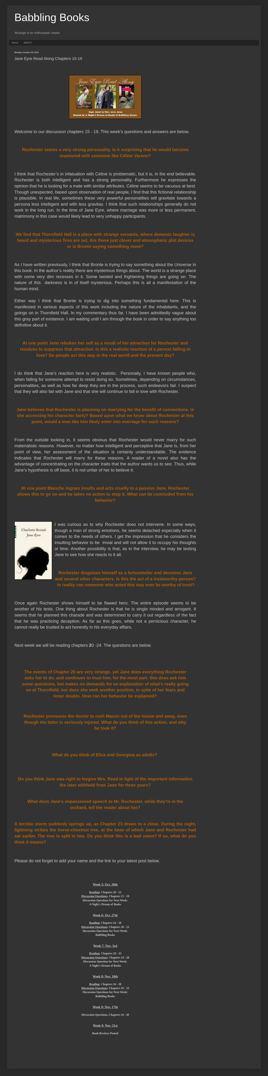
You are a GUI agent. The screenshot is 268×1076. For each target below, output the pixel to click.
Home (15, 42)
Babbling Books (51, 17)
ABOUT (27, 42)
